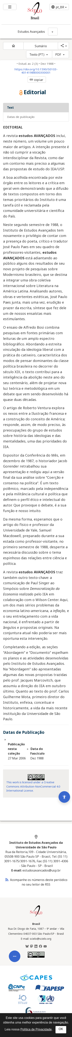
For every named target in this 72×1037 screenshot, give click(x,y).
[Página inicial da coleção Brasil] (36, 916)
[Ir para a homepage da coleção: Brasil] (30, 12)
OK (61, 1029)
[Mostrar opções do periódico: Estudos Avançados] (53, 31)
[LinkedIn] (35, 946)
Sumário (41, 46)
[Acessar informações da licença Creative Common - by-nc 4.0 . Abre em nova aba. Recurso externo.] (36, 777)
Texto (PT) (36, 54)
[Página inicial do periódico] (13, 46)
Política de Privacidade (36, 1029)
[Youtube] (45, 946)
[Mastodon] (31, 946)
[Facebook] (40, 946)
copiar (36, 80)
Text (10, 107)
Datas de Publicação (21, 117)
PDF (58, 54)
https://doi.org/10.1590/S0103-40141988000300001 (36, 71)
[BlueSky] (27, 946)
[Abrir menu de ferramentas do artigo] (14, 969)
